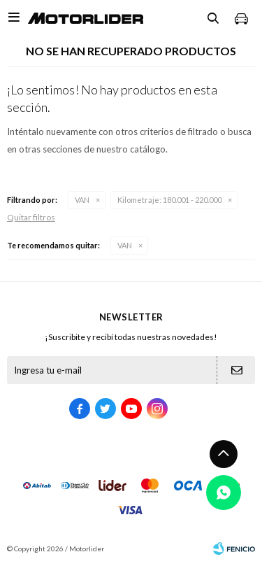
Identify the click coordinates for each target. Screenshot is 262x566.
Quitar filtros (31, 217)
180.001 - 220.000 (169, 199)
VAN (82, 199)
